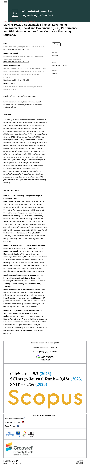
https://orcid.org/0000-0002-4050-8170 (16, 80)
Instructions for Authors (13, 422)
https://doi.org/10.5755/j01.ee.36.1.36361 (21, 96)
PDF (57, 44)
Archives (11, 22)
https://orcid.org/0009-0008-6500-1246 (16, 49)
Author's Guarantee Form (14, 419)
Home (5, 22)
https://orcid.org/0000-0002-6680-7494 (16, 62)
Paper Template (10, 426)
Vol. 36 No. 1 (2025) (22, 22)
